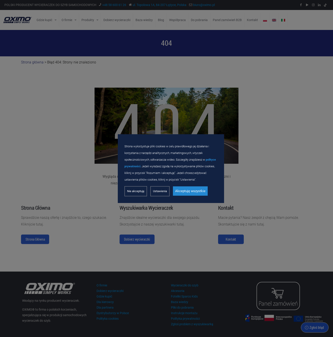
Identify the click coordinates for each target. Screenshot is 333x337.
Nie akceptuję (135, 191)
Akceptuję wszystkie (190, 191)
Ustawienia (160, 191)
